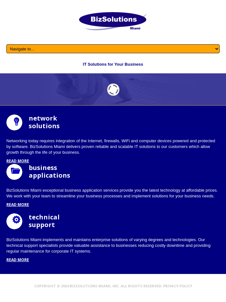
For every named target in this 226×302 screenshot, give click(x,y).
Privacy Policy (177, 286)
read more (17, 161)
